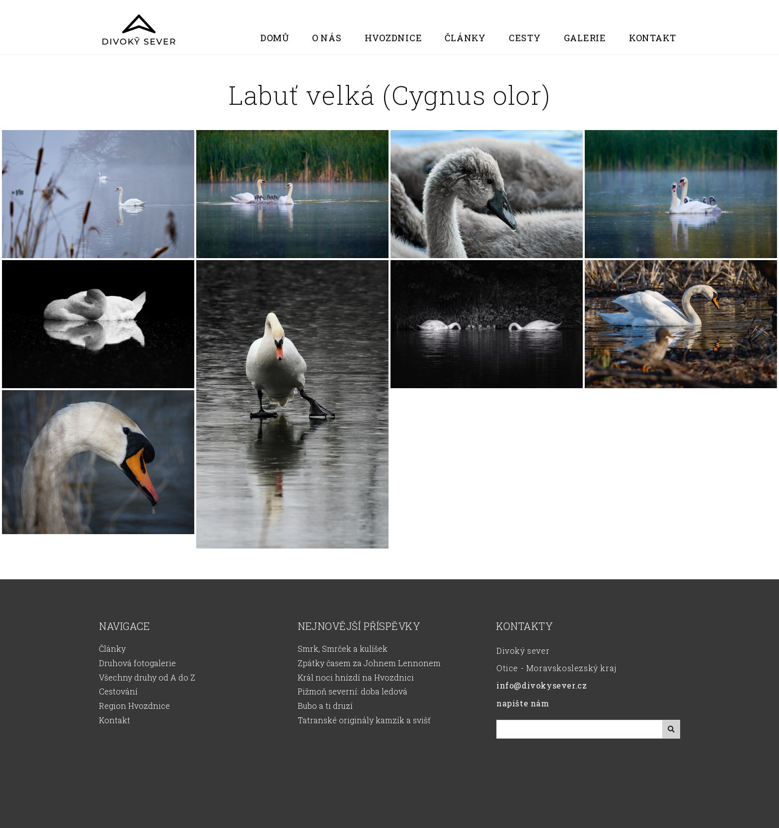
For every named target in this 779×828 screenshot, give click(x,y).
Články (465, 38)
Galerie (585, 38)
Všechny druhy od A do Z (147, 677)
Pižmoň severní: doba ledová (352, 691)
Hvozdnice (393, 38)
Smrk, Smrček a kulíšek (343, 648)
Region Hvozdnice (134, 705)
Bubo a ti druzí (325, 705)
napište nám (522, 703)
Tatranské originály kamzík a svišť (364, 720)
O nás (327, 38)
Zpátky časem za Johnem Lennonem (369, 663)
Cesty (525, 38)
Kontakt (652, 38)
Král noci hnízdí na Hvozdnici (356, 677)
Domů (274, 38)
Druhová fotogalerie (137, 663)
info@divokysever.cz (541, 685)
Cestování (118, 691)
